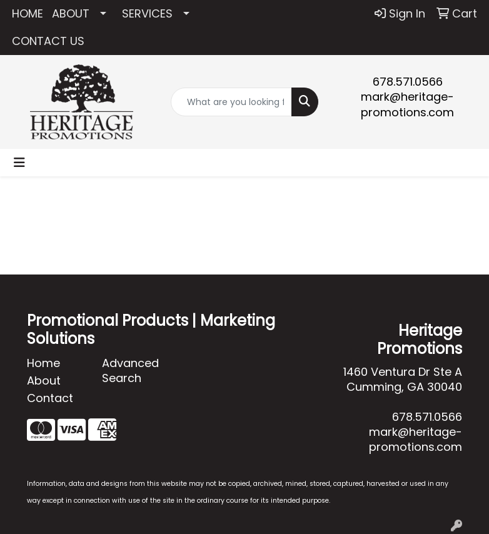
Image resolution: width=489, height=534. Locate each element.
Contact (50, 398)
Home (43, 363)
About (44, 380)
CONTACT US (48, 41)
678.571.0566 (408, 81)
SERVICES (147, 13)
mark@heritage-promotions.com (407, 104)
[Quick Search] (232, 102)
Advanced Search (130, 370)
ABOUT (70, 13)
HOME (27, 13)
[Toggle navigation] (19, 162)
